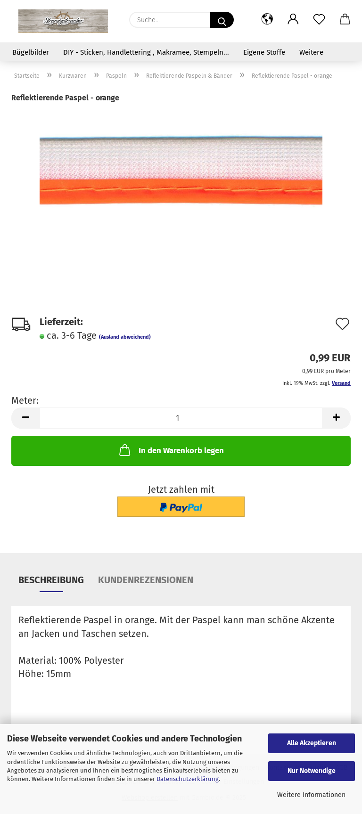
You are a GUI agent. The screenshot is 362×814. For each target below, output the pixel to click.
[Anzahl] (181, 418)
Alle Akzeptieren (311, 743)
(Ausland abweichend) (125, 337)
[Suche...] (222, 20)
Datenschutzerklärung (187, 778)
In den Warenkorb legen (170, 449)
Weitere (311, 52)
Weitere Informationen (311, 795)
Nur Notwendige (312, 771)
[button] (267, 20)
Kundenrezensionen (145, 580)
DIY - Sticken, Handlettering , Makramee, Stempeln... (146, 52)
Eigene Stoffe (264, 52)
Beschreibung (51, 580)
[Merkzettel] (319, 20)
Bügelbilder (30, 52)
